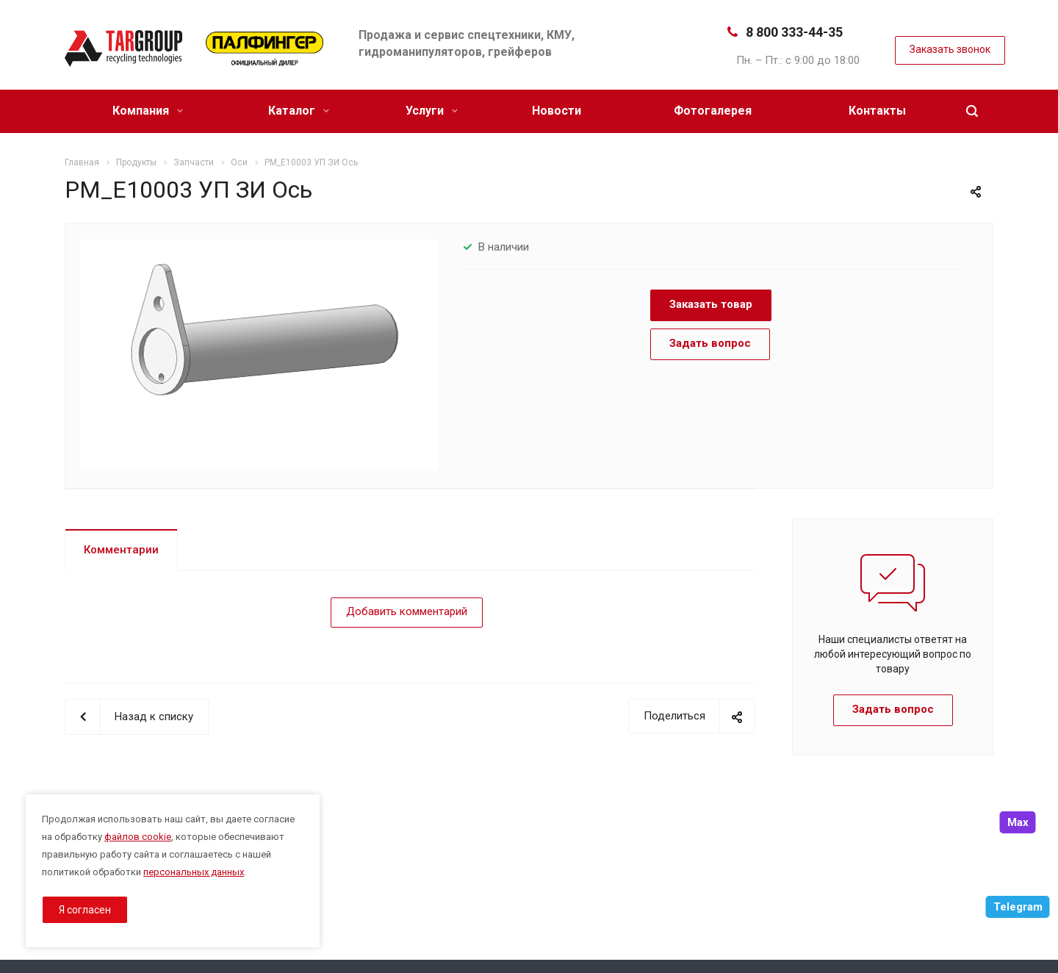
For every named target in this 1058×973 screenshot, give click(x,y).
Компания (147, 111)
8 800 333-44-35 (794, 32)
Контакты (877, 111)
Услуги (432, 111)
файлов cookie (137, 836)
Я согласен (85, 910)
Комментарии (121, 549)
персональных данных (193, 871)
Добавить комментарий (406, 611)
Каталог (298, 111)
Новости (556, 111)
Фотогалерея (713, 111)
